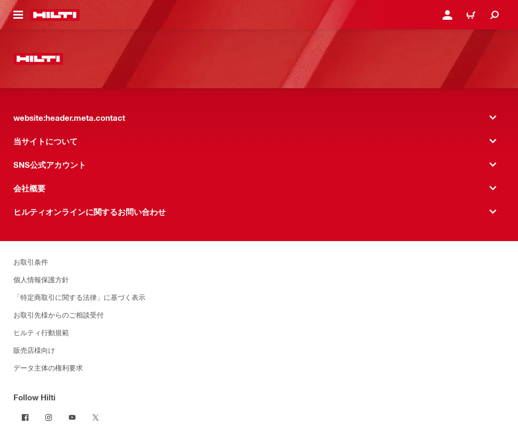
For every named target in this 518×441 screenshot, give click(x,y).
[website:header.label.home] (55, 15)
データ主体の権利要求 (48, 367)
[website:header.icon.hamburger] (18, 15)
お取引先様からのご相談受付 (58, 315)
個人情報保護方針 (41, 279)
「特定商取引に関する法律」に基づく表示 (79, 297)
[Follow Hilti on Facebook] (25, 417)
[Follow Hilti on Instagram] (48, 417)
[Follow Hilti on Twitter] (95, 417)
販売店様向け (34, 350)
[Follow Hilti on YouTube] (72, 417)
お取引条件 (30, 262)
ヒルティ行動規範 (41, 332)
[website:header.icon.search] (494, 15)
